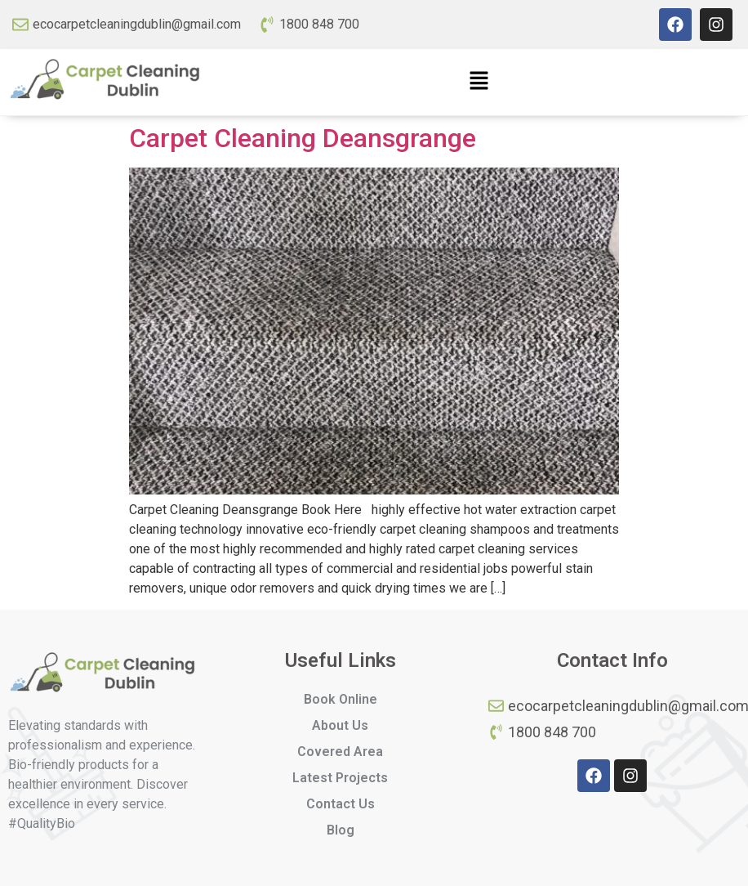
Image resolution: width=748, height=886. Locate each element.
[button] (478, 83)
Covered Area (340, 751)
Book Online (340, 699)
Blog (340, 830)
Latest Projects (340, 777)
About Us (340, 725)
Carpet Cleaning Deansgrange (302, 138)
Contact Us (340, 804)
